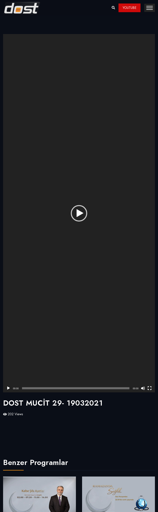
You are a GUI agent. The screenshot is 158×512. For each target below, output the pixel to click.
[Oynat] (8, 388)
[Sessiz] (143, 388)
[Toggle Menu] (149, 8)
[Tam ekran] (150, 388)
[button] (79, 213)
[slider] (76, 388)
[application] (79, 213)
